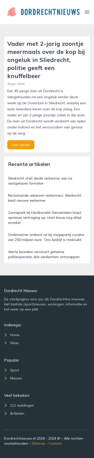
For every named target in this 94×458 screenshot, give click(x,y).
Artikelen (14, 413)
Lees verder (20, 145)
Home (12, 335)
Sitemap (38, 443)
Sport (11, 370)
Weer (11, 343)
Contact (55, 443)
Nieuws (13, 378)
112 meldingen (19, 405)
